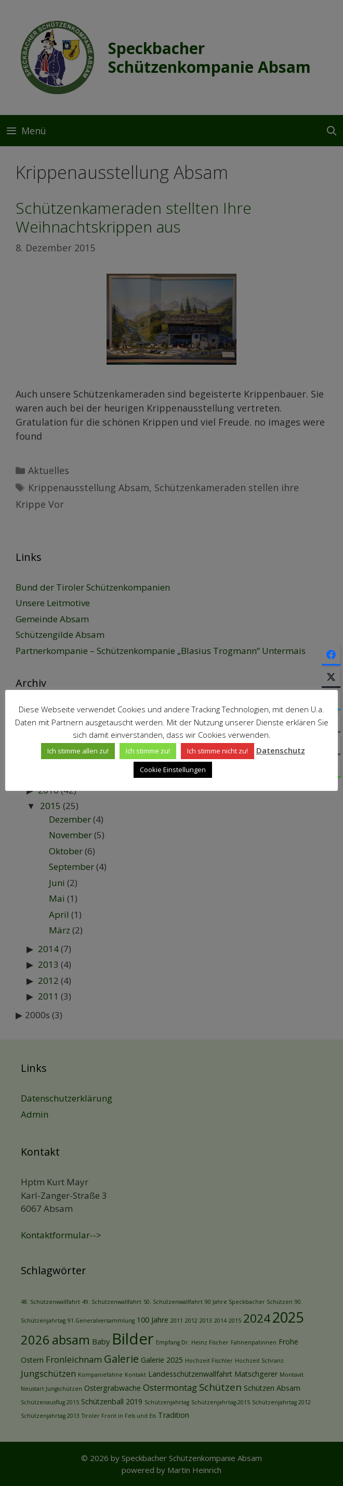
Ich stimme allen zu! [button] (78, 750)
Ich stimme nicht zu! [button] (217, 750)
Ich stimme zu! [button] (148, 750)
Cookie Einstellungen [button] (173, 769)
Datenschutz (280, 750)
